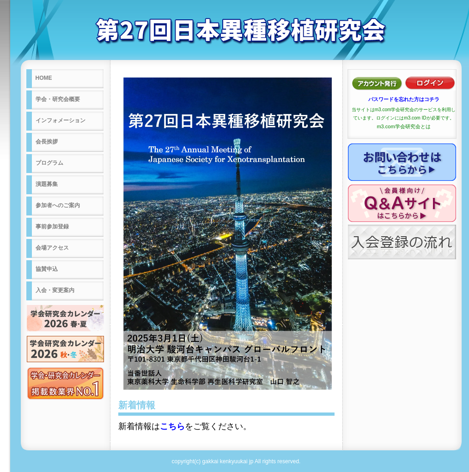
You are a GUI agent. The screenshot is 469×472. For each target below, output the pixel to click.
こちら (172, 426)
